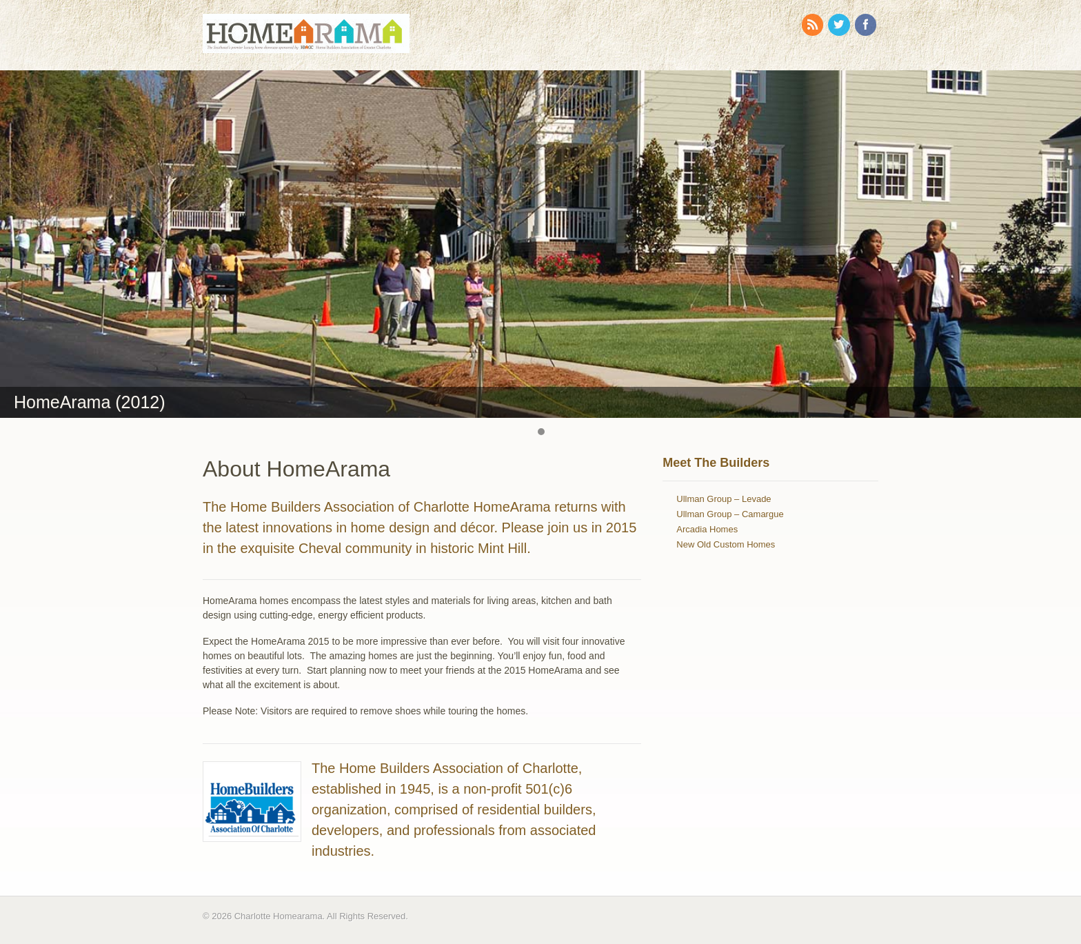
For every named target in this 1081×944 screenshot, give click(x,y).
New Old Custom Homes (725, 544)
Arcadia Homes (707, 529)
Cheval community (355, 548)
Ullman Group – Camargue (729, 514)
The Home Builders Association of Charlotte (445, 768)
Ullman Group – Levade (723, 499)
